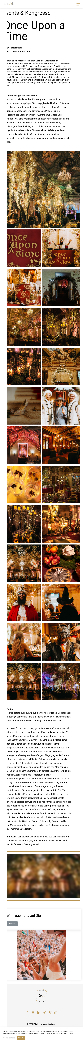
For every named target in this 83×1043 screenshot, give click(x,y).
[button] (12, 923)
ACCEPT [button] (20, 1038)
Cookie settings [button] (9, 1038)
